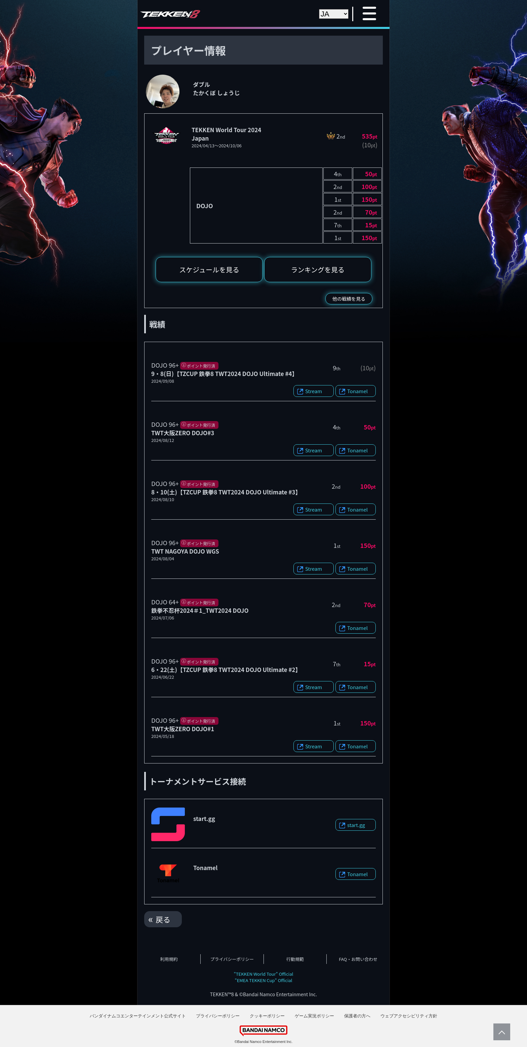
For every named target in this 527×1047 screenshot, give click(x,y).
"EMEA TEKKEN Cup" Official (263, 980)
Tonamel (357, 391)
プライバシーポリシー (232, 959)
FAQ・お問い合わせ (358, 959)
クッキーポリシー (267, 1015)
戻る (163, 919)
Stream (313, 391)
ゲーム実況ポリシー (314, 1015)
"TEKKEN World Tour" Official (263, 974)
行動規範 (295, 959)
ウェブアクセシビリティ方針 (408, 1015)
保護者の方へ (357, 1015)
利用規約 (169, 959)
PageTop (500, 1031)
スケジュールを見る (209, 269)
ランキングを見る (317, 269)
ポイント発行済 (201, 366)
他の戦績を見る (348, 298)
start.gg (356, 824)
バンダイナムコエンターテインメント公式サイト (138, 1015)
